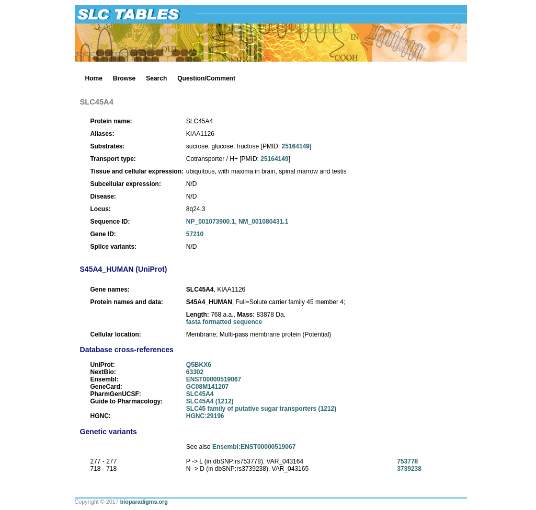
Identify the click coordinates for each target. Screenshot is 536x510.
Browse (124, 78)
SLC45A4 (200, 394)
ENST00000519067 (213, 379)
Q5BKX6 (198, 364)
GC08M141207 (207, 386)
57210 (194, 234)
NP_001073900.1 (210, 221)
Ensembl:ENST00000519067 (253, 446)
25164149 (296, 146)
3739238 (409, 468)
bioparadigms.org (144, 502)
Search (156, 78)
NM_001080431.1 (263, 221)
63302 (194, 372)
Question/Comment (206, 78)
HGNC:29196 (205, 416)
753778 (407, 461)
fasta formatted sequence (224, 322)
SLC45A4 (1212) (210, 401)
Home (93, 78)
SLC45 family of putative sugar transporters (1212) (261, 408)
